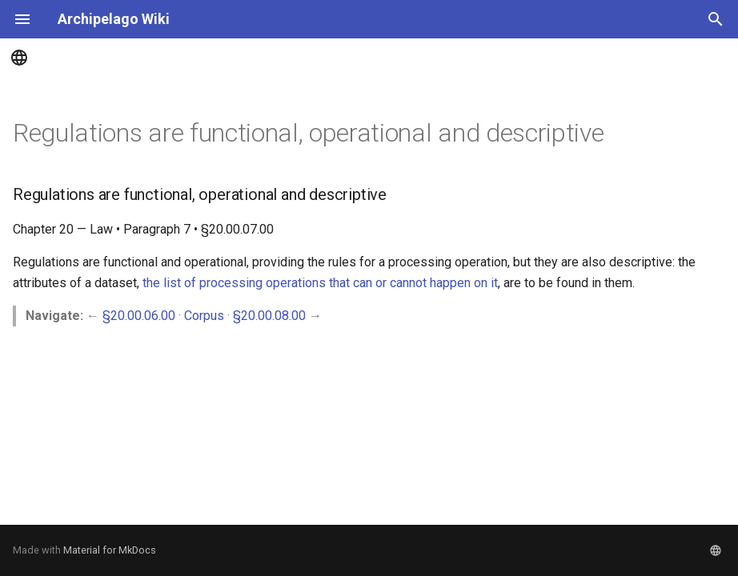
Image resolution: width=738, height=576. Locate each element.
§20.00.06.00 (138, 315)
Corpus (204, 315)
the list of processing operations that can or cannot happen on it (320, 282)
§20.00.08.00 (269, 315)
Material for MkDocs (109, 550)
